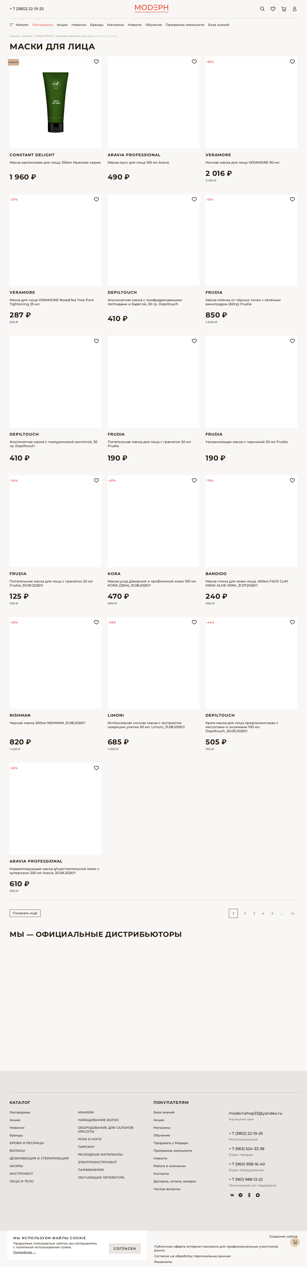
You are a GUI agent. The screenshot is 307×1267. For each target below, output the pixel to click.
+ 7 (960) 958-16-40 (247, 1164)
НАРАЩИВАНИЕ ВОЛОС (98, 1120)
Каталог (27, 36)
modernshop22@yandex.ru (255, 1113)
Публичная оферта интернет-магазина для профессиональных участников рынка (216, 1248)
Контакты (161, 1173)
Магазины (115, 25)
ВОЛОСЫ (17, 1150)
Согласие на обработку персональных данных (192, 1256)
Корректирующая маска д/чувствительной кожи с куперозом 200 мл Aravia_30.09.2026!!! (54, 871)
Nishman (20, 715)
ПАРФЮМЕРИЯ (91, 1170)
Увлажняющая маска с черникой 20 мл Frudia (247, 442)
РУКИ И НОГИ (89, 1139)
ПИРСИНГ (86, 1147)
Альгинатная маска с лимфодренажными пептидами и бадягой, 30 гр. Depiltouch (145, 302)
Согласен (125, 1248)
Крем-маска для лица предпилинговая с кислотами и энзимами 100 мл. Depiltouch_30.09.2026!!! (242, 727)
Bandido (216, 573)
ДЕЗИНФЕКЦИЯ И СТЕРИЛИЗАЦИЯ (39, 1158)
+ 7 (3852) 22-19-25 (27, 8)
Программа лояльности (185, 25)
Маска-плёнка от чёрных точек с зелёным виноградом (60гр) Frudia (243, 302)
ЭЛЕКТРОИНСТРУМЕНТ (97, 1162)
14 (293, 913)
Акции (62, 25)
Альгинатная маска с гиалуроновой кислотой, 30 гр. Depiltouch (53, 444)
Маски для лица (107, 36)
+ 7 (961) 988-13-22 (246, 1179)
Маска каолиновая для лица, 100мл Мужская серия (55, 163)
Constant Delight (32, 155)
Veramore (218, 155)
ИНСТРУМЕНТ (21, 1173)
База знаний (218, 25)
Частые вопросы (167, 1189)
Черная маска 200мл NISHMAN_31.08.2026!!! (47, 723)
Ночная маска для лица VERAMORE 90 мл (242, 163)
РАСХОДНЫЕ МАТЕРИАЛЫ (100, 1154)
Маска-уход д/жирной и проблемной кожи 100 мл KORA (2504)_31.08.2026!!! (152, 583)
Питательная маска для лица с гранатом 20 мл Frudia (149, 444)
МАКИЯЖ (86, 1112)
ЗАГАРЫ (16, 1166)
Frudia (214, 292)
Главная (14, 36)
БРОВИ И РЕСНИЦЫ (27, 1143)
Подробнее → (24, 1252)
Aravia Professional (134, 155)
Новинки (78, 25)
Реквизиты (163, 1262)
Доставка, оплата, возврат (175, 1181)
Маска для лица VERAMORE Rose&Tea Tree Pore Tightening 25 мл (52, 302)
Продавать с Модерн (171, 1143)
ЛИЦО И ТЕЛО (44, 36)
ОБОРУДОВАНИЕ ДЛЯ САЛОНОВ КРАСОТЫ (106, 1129)
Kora (114, 573)
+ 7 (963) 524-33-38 (246, 1148)
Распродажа (42, 25)
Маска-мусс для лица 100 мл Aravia (138, 163)
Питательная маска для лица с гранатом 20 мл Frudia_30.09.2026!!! (51, 583)
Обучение (153, 25)
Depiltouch (122, 292)
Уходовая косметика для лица (75, 36)
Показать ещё (25, 913)
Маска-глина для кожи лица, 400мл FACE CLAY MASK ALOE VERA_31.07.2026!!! (247, 583)
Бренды (96, 25)
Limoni (116, 715)
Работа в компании (170, 1166)
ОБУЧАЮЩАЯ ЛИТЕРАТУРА (101, 1177)
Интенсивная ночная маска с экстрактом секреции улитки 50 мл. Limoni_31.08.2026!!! (146, 725)
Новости (135, 25)
